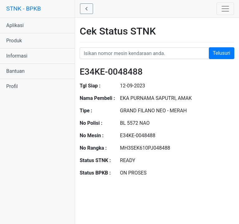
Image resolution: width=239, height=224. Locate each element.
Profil (12, 86)
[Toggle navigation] (225, 8)
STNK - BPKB (23, 8)
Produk (14, 41)
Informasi (16, 56)
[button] (86, 8)
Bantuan (15, 71)
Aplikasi (15, 25)
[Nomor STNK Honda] (157, 53)
